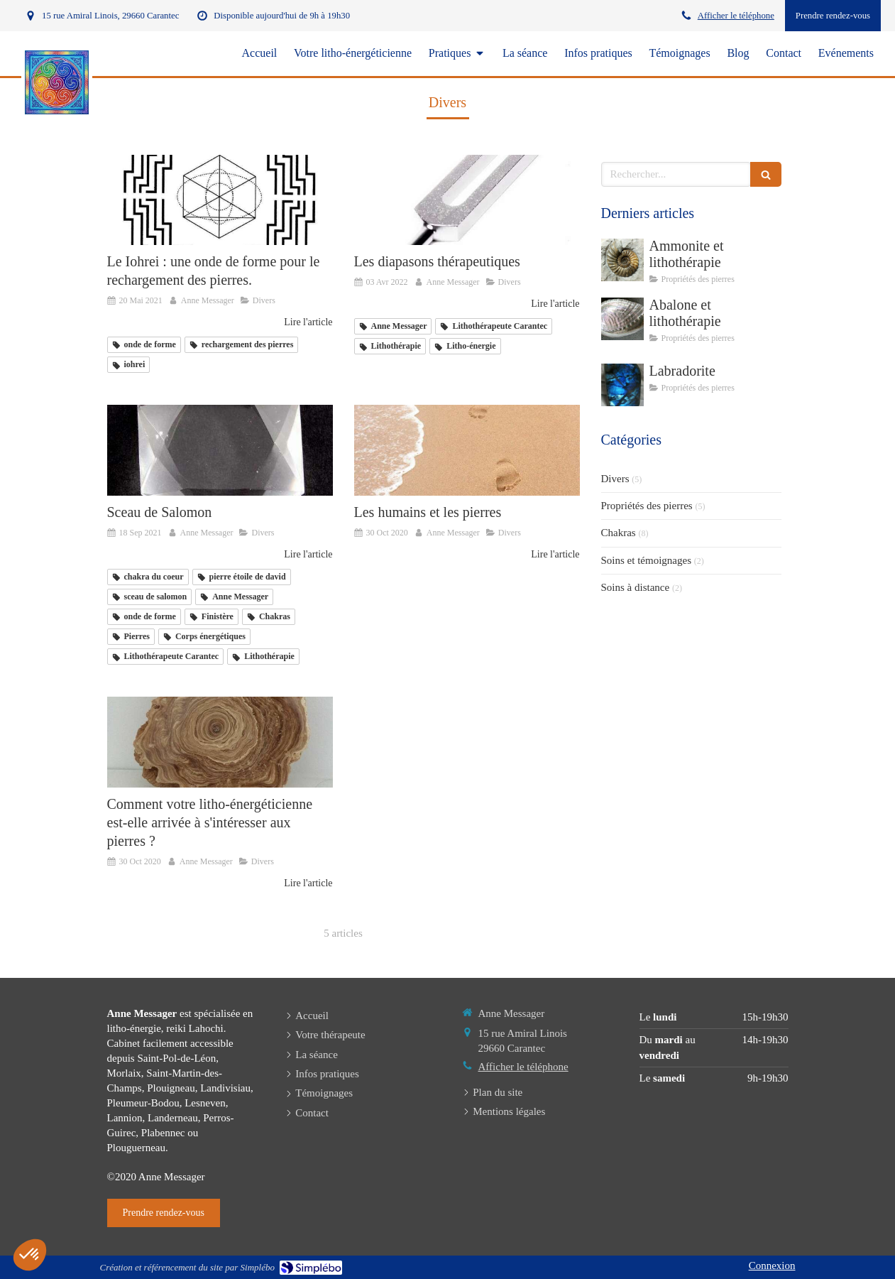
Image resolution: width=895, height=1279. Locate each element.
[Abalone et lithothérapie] (622, 319)
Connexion (772, 1265)
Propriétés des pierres (647, 505)
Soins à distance (635, 587)
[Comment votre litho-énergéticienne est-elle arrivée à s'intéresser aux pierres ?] (220, 742)
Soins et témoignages (646, 560)
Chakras (618, 532)
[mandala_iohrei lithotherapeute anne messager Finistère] (220, 200)
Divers (615, 478)
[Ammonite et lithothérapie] (622, 260)
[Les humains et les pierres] (467, 450)
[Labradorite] (622, 385)
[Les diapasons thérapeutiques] (467, 200)
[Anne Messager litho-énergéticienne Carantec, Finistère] (220, 450)
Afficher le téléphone (736, 16)
